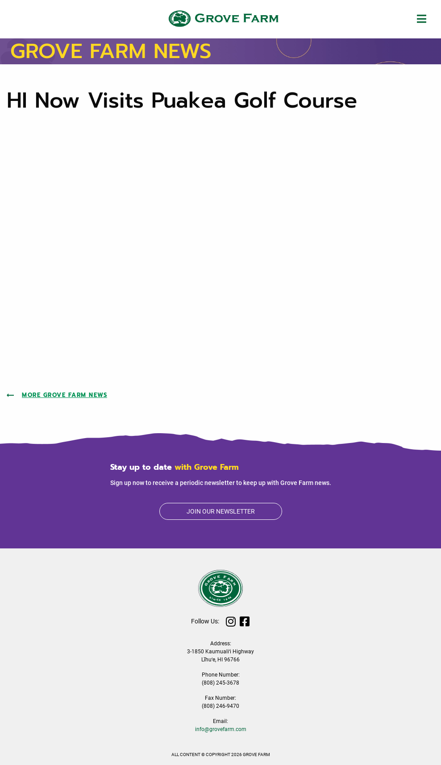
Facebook (244, 621)
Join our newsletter (221, 511)
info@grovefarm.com (220, 729)
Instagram (231, 621)
